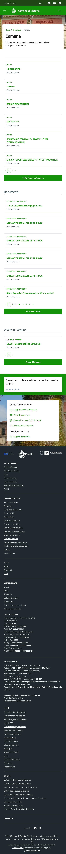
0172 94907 (12, 623)
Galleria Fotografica (11, 597)
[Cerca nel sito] (59, 10)
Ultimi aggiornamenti (12, 759)
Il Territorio (8, 594)
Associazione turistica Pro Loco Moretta (18, 794)
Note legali (8, 748)
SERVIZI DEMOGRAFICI (18, 104)
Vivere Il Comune (33, 361)
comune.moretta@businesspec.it (21, 631)
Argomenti (17, 29)
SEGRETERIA (13, 121)
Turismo (6, 549)
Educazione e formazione (13, 527)
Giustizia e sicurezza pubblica (14, 531)
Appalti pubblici (9, 513)
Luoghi (6, 590)
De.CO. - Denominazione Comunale (23, 344)
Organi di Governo (10, 467)
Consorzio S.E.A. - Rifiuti (13, 801)
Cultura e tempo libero (12, 524)
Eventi (6, 587)
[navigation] (4, 10)
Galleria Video (9, 601)
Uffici (9, 65)
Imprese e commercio (12, 535)
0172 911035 (12, 620)
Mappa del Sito (9, 766)
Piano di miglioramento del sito (15, 719)
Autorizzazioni (9, 516)
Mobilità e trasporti (11, 538)
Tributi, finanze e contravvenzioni (16, 546)
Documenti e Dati (10, 478)
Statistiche (8, 763)
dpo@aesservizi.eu (16, 698)
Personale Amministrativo (13, 485)
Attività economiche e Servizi (15, 605)
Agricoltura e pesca (11, 502)
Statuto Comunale (11, 741)
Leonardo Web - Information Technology (19, 809)
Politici (6, 489)
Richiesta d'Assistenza (12, 734)
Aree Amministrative (11, 470)
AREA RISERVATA (31, 850)
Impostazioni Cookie (11, 752)
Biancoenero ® (17, 847)
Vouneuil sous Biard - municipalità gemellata (20, 787)
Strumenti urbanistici (17, 201)
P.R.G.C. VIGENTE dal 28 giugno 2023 (24, 205)
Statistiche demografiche (13, 805)
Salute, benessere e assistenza (15, 542)
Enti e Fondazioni (10, 481)
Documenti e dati (33, 311)
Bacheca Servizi (10, 737)
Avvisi (6, 573)
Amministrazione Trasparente (15, 712)
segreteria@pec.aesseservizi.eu (19, 700)
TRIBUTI (11, 86)
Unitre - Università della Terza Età (16, 790)
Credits (6, 755)
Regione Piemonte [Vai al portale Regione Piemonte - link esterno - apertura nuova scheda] (10, 3)
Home (8, 29)
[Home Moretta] (24, 11)
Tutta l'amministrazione (33, 177)
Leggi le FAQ (8, 723)
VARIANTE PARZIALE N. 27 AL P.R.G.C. (25, 258)
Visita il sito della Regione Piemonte (17, 780)
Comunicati (8, 570)
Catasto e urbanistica (12, 520)
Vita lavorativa (9, 553)
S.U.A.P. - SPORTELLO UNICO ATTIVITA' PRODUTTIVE (32, 159)
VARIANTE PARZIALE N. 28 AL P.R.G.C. (25, 223)
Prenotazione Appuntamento (15, 726)
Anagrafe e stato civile (12, 509)
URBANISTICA (13, 69)
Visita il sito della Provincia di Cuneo (17, 783)
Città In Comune (52, 838)
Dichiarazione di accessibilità (14, 715)
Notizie (6, 566)
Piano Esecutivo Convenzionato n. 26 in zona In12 (30, 293)
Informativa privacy (11, 744)
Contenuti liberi (14, 339)
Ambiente (7, 506)
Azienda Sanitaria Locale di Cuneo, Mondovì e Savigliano (25, 798)
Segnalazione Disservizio (13, 730)
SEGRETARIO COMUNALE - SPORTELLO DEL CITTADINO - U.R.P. (27, 140)
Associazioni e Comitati (12, 608)
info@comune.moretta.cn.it (19, 634)
